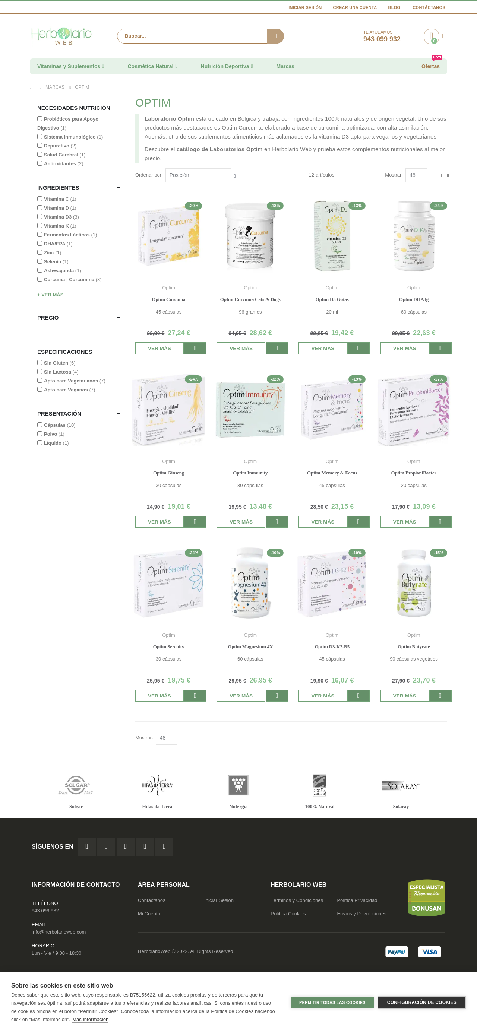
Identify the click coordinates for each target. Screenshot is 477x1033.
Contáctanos (429, 7)
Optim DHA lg (414, 299)
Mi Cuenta (149, 914)
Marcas (54, 87)
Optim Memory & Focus (332, 473)
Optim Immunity (251, 473)
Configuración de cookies (422, 1002)
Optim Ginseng (169, 473)
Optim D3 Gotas (332, 299)
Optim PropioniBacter (414, 473)
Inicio (32, 87)
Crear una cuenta (355, 7)
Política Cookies (288, 914)
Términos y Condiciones (297, 900)
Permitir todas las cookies (332, 1002)
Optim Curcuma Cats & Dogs (251, 299)
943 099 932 (45, 911)
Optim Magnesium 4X (251, 646)
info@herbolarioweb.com (59, 932)
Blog (394, 7)
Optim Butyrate (414, 646)
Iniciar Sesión (305, 7)
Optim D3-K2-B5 (332, 646)
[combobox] (200, 36)
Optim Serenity (169, 646)
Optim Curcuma (169, 299)
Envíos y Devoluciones (361, 914)
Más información (90, 1019)
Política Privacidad (357, 900)
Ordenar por (149, 175)
